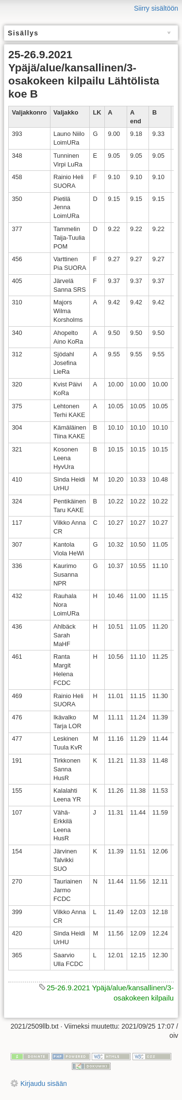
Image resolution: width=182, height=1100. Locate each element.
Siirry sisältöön (156, 8)
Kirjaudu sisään (43, 1083)
